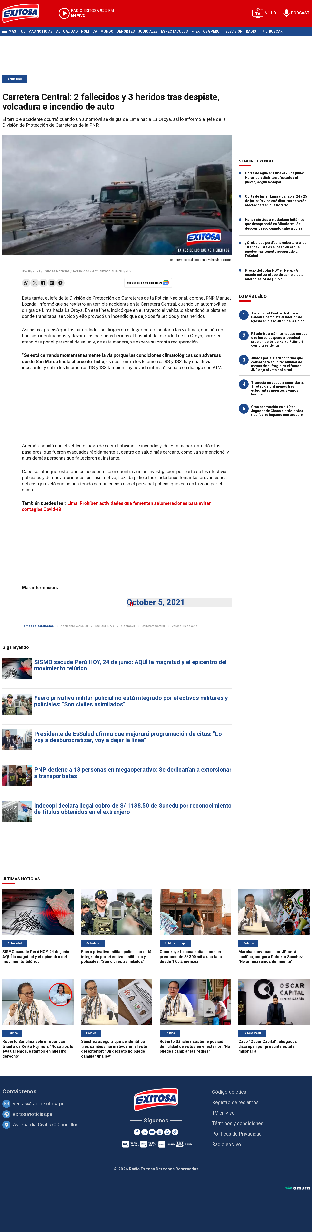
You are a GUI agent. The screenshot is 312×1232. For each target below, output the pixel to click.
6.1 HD (270, 13)
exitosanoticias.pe (32, 1114)
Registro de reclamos (235, 1102)
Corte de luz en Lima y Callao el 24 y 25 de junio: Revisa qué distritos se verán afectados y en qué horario (276, 200)
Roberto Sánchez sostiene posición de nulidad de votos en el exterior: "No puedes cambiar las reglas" (195, 1046)
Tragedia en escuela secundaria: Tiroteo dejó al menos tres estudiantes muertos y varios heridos (277, 388)
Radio (251, 31)
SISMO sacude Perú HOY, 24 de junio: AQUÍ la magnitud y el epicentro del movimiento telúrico (130, 665)
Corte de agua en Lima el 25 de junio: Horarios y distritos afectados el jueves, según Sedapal (274, 177)
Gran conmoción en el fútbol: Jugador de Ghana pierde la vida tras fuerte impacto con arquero (277, 411)
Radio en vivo (226, 1144)
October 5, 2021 (156, 602)
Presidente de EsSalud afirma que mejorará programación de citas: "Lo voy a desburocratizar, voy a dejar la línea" (128, 737)
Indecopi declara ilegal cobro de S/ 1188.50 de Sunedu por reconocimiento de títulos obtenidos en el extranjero (133, 808)
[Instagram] (159, 1132)
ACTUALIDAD (104, 626)
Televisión (233, 31)
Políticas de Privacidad (237, 1134)
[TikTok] (175, 1132)
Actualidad (67, 31)
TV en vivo (223, 1113)
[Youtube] (152, 1132)
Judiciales (148, 31)
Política (89, 31)
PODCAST (300, 13)
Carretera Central (153, 626)
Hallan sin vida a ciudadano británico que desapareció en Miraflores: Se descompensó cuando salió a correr (274, 224)
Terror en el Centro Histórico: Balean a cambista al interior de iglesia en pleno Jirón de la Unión (277, 317)
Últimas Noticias (37, 31)
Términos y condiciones (237, 1123)
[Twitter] (144, 1132)
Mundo (106, 31)
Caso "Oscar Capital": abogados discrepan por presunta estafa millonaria (267, 1046)
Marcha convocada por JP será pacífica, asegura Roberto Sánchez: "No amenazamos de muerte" (271, 956)
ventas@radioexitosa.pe (39, 1104)
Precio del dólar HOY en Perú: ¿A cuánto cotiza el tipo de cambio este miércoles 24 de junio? (274, 274)
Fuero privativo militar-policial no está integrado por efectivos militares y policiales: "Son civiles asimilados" (131, 701)
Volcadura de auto (184, 626)
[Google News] (167, 1132)
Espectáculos (174, 31)
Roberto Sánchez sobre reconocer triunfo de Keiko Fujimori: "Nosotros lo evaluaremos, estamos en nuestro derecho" (37, 1049)
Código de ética (229, 1092)
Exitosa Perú (207, 31)
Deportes (126, 31)
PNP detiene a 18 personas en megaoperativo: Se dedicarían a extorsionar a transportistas (133, 772)
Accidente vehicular (74, 626)
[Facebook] (137, 1132)
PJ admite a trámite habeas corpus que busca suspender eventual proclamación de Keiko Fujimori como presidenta (279, 339)
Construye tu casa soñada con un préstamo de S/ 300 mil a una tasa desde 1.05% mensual (191, 956)
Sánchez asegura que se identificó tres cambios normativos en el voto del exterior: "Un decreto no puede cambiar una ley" (114, 1049)
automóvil (128, 626)
